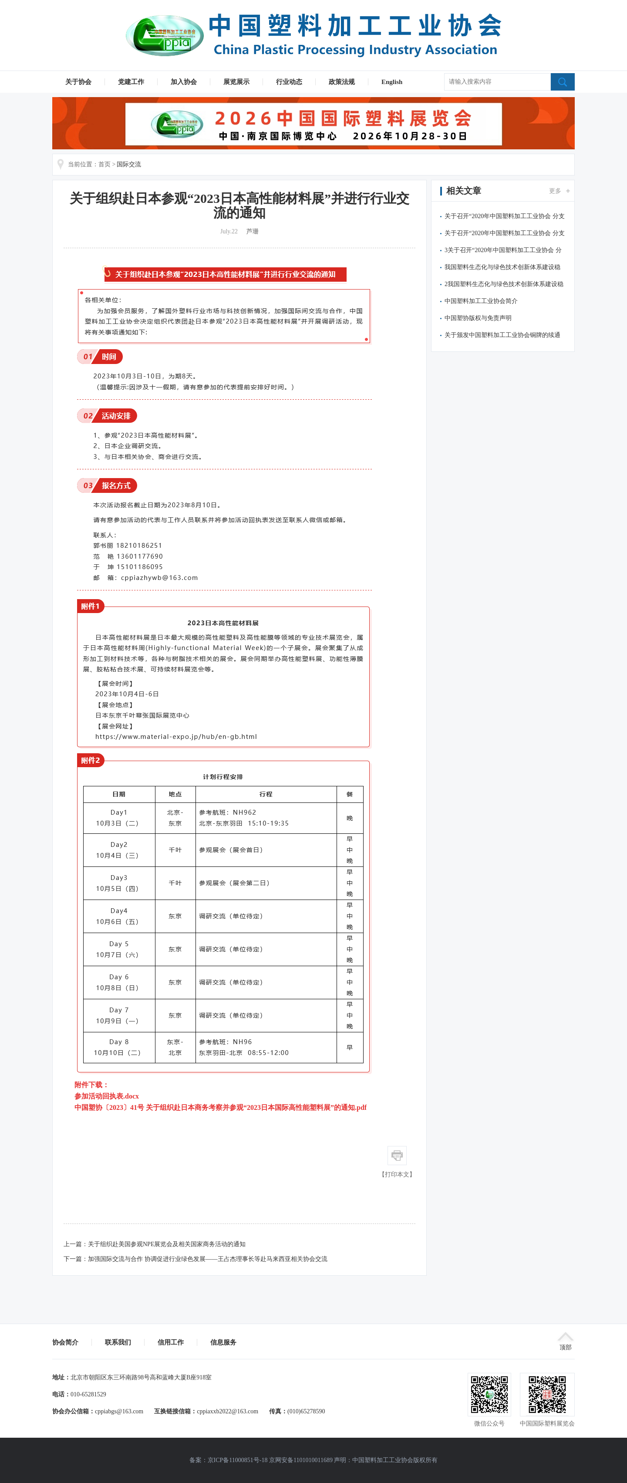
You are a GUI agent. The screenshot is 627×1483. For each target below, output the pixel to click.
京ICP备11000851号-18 (238, 1460)
